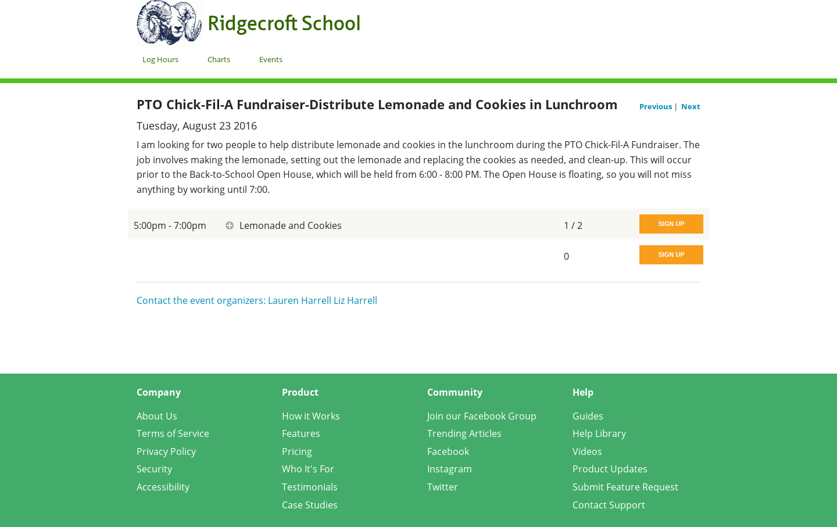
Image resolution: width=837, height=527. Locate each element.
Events (270, 59)
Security (154, 469)
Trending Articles (464, 433)
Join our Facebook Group (481, 416)
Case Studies (310, 505)
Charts (219, 59)
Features (301, 433)
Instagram (449, 469)
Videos (587, 451)
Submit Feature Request (625, 487)
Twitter (442, 487)
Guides (588, 416)
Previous (656, 106)
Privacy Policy (166, 451)
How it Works (311, 416)
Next (690, 106)
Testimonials (310, 487)
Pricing (297, 451)
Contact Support (609, 505)
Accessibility (163, 487)
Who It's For (308, 469)
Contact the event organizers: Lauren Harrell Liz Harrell (257, 300)
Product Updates (610, 469)
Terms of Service (173, 433)
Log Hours (160, 59)
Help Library (599, 433)
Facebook (448, 451)
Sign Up (671, 223)
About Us (157, 416)
